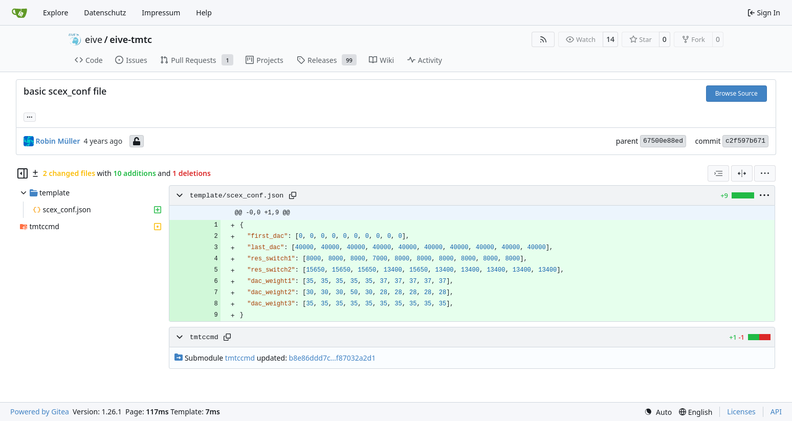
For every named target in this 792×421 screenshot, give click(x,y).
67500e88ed (663, 141)
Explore (55, 12)
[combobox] (718, 173)
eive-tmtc (130, 39)
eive (93, 39)
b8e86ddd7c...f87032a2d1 (332, 358)
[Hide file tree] (22, 173)
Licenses (741, 411)
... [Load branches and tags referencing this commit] (30, 116)
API (776, 411)
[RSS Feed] (543, 39)
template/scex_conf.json (237, 196)
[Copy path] (292, 195)
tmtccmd (204, 337)
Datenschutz (105, 12)
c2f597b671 (745, 141)
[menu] (765, 173)
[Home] (19, 13)
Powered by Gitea (39, 411)
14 (610, 39)
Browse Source (736, 93)
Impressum (161, 12)
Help (204, 12)
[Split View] (742, 173)
